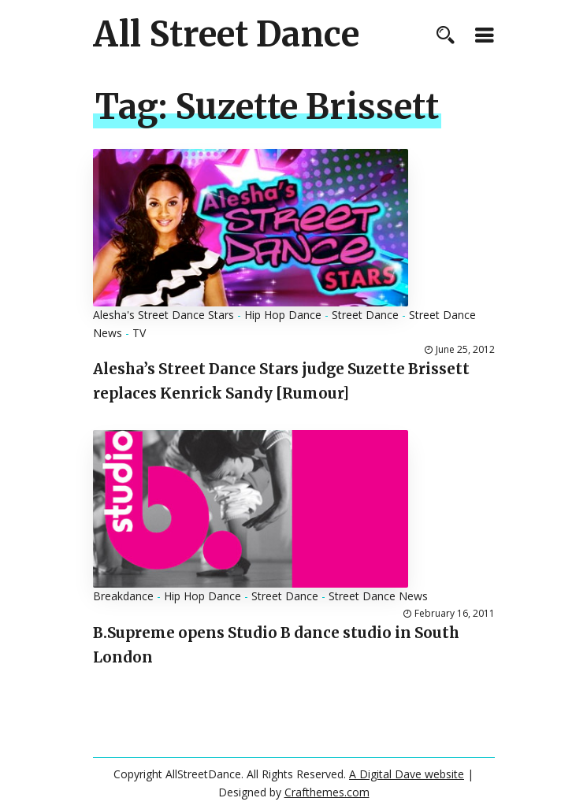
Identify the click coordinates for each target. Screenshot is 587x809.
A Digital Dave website (406, 773)
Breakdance (123, 595)
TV (139, 332)
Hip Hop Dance (282, 314)
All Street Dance (226, 34)
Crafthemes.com (327, 792)
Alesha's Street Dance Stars (163, 314)
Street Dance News (378, 595)
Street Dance (365, 314)
